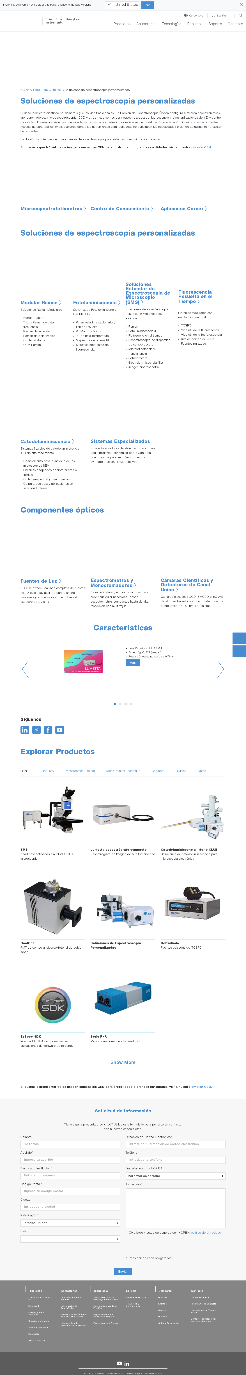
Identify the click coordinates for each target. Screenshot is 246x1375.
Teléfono (131, 1153)
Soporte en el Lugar (136, 1298)
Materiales (33, 1334)
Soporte (215, 24)
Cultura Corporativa (168, 1323)
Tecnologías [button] (171, 24)
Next (220, 669)
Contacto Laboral (200, 1298)
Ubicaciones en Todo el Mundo (203, 1312)
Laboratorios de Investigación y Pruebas (74, 1324)
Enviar (123, 1271)
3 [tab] (126, 704)
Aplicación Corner (182, 209)
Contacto (235, 24)
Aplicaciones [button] (146, 24)
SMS (24, 850)
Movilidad (33, 1306)
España (221, 16)
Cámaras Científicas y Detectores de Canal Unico (187, 586)
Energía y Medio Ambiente (36, 1314)
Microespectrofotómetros (51, 209)
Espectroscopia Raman (106, 1323)
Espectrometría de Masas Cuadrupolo (103, 1316)
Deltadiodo (170, 943)
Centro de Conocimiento (120, 209)
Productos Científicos (48, 90)
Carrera (162, 1310)
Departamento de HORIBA (144, 1168)
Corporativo (196, 16)
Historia (162, 1317)
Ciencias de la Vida (38, 1321)
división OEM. (201, 147)
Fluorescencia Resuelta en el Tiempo (195, 297)
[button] (33, 67)
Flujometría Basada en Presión (105, 1307)
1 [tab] (115, 704)
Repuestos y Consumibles (133, 1305)
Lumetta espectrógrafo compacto (119, 850)
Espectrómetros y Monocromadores (112, 583)
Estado (25, 1231)
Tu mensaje (134, 1184)
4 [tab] (132, 704)
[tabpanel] (123, 661)
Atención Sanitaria (38, 1328)
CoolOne (27, 943)
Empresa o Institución (36, 1168)
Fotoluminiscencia (95, 303)
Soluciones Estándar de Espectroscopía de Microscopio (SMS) (148, 294)
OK (148, 5)
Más (133, 662)
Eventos (162, 1304)
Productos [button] (122, 24)
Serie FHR (99, 1036)
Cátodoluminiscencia (45, 442)
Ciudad (25, 1200)
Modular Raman (39, 303)
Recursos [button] (195, 24)
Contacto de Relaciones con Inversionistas (204, 1320)
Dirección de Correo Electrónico (149, 1137)
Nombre (25, 1137)
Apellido (26, 1153)
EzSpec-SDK (30, 1036)
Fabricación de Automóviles (69, 1307)
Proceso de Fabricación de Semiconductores (74, 1316)
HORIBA (26, 90)
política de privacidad (206, 1233)
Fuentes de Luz (38, 581)
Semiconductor (36, 1341)
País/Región (29, 1215)
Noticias (162, 1298)
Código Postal (31, 1184)
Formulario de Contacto (203, 1304)
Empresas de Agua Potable (71, 1299)
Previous (25, 669)
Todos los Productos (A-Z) (40, 1299)
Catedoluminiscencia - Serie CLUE (189, 850)
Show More (123, 1063)
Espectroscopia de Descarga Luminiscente (106, 1299)
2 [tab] (121, 704)
